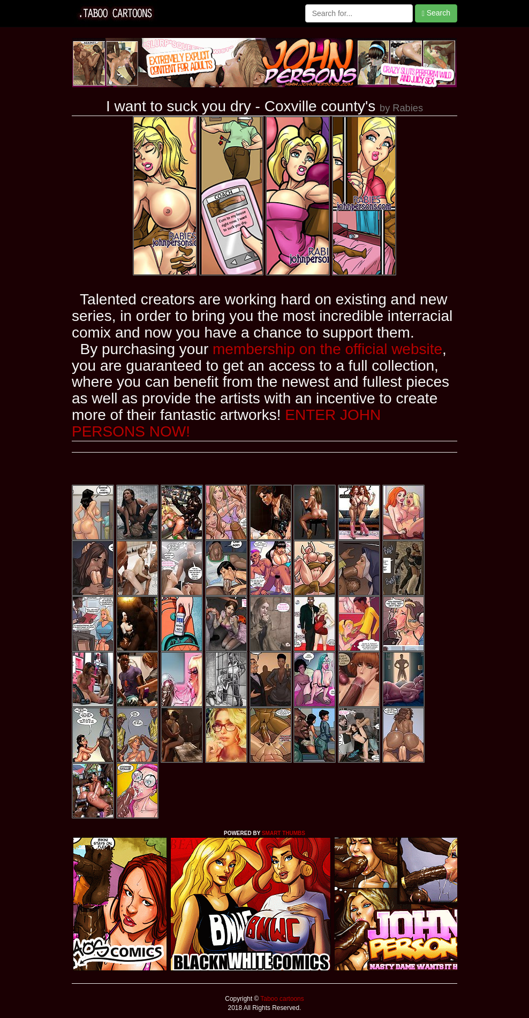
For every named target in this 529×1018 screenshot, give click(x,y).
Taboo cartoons (281, 998)
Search (436, 13)
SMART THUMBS (283, 833)
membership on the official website (327, 349)
